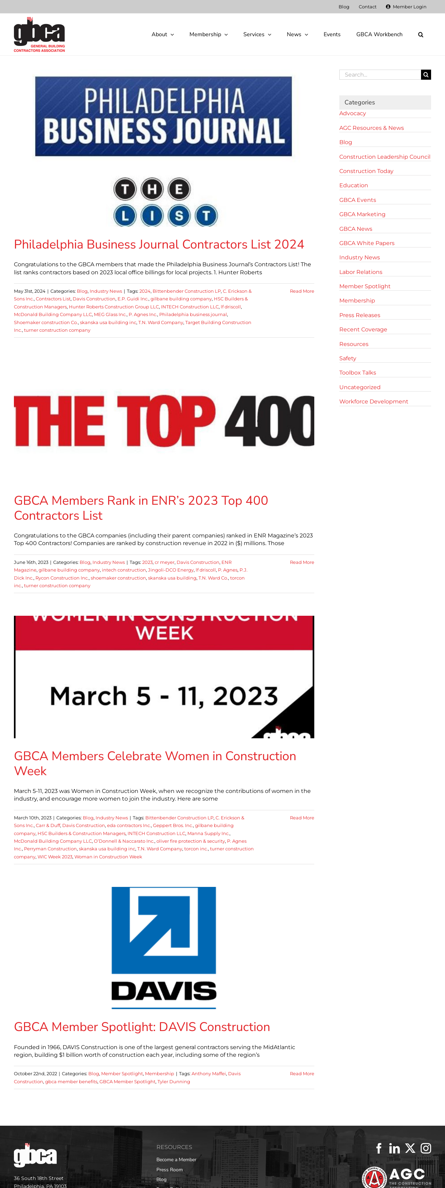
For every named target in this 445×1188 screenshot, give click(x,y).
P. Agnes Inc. (143, 314)
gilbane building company (181, 298)
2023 (147, 562)
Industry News (106, 291)
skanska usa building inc (108, 322)
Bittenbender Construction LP (187, 291)
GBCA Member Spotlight (127, 1081)
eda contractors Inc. (129, 825)
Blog (82, 291)
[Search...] (380, 75)
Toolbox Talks (357, 372)
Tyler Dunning (173, 1081)
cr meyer (165, 562)
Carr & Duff (48, 825)
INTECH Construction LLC (190, 306)
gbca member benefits (71, 1081)
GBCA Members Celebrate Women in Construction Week (155, 764)
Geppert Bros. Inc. (173, 825)
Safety (347, 358)
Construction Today (366, 171)
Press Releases (359, 315)
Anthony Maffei (209, 1073)
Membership (159, 1073)
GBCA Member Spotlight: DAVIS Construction (142, 1027)
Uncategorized (360, 387)
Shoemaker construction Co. (46, 322)
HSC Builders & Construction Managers (82, 833)
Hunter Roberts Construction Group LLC (114, 306)
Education (353, 185)
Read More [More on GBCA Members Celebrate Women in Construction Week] (302, 817)
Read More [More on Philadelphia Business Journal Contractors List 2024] (302, 291)
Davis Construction (94, 298)
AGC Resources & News (371, 128)
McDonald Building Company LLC (53, 314)
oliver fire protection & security (190, 841)
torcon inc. (196, 848)
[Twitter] (410, 1148)
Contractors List (53, 298)
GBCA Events (357, 200)
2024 (145, 291)
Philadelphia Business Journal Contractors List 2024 (159, 244)
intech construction (124, 570)
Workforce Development (373, 401)
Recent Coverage (363, 329)
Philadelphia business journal (193, 314)
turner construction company (57, 330)
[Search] (426, 75)
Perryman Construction (50, 848)
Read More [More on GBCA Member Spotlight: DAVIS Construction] (302, 1073)
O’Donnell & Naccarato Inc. (124, 841)
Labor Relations (360, 272)
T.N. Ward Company (160, 322)
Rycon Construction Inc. (62, 578)
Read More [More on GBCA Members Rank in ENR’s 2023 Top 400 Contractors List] (302, 562)
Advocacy (352, 113)
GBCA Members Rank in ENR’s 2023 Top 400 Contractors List (141, 508)
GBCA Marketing (362, 214)
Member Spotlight (122, 1073)
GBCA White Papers (367, 243)
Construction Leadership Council (384, 157)
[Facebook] (379, 1148)
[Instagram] (426, 1148)
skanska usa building (172, 578)
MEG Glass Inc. (110, 314)
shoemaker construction (118, 578)
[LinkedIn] (394, 1148)
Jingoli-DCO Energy (171, 570)
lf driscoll (231, 306)
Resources (354, 344)
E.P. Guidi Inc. (133, 298)
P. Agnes (227, 570)
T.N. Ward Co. (213, 578)
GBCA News (355, 229)
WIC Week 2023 (55, 856)
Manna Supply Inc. (208, 833)
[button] (420, 34)
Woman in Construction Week (108, 856)
